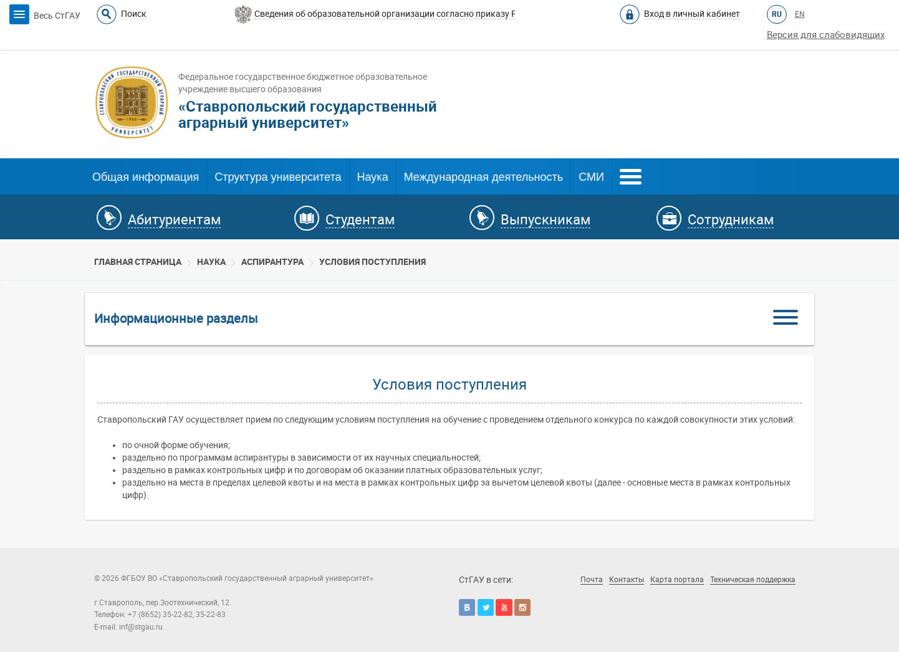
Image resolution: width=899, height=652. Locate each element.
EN (800, 14)
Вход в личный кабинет (692, 14)
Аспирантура (272, 262)
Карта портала (677, 579)
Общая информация (145, 177)
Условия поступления (372, 262)
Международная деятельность (484, 177)
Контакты (626, 579)
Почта (591, 579)
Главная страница (137, 262)
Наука (372, 177)
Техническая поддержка (753, 579)
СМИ (591, 177)
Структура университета (277, 177)
